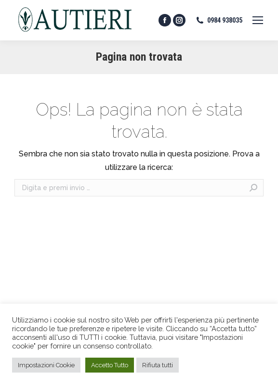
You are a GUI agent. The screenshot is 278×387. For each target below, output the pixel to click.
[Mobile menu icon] (258, 20)
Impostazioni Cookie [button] (46, 365)
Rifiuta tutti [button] (157, 365)
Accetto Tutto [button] (109, 365)
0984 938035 (218, 20)
